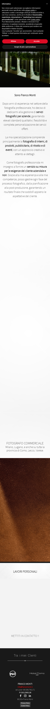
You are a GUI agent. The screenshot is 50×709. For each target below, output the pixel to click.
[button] (47, 661)
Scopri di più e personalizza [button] (25, 704)
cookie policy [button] (35, 677)
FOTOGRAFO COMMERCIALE (25, 443)
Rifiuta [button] (13, 699)
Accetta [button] (37, 699)
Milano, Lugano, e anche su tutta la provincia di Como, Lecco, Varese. (25, 448)
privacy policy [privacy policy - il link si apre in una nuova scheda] (30, 668)
